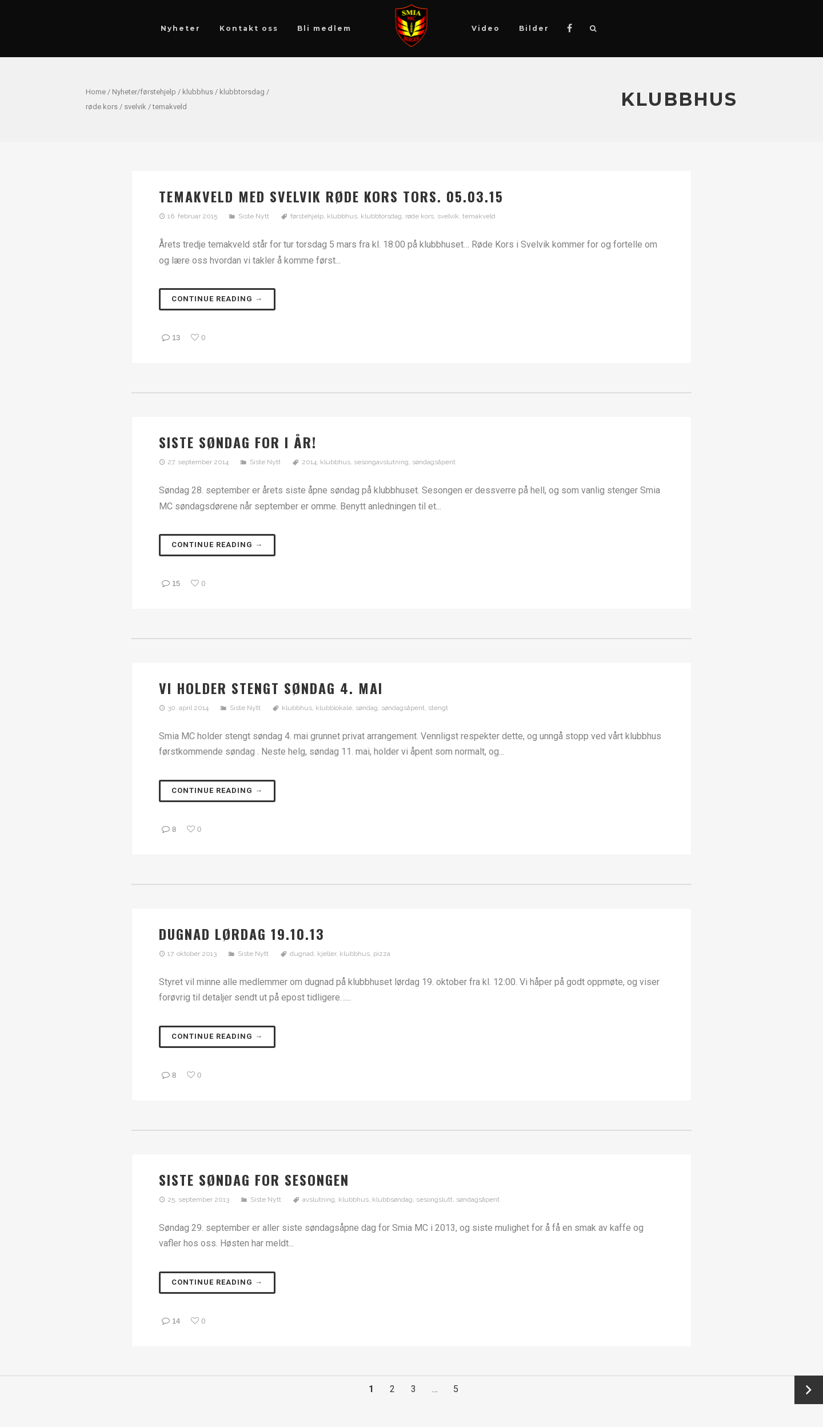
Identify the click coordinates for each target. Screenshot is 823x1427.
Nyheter (124, 91)
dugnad (302, 954)
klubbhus (197, 91)
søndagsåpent (434, 462)
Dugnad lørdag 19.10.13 (242, 933)
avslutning (318, 1199)
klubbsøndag (392, 1199)
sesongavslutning (381, 462)
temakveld (170, 106)
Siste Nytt (253, 216)
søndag (366, 708)
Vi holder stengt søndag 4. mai (271, 687)
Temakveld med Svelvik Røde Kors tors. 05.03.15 (331, 196)
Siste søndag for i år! (238, 442)
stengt (438, 708)
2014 (309, 462)
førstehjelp (158, 91)
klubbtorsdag (242, 91)
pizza (381, 954)
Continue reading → (217, 298)
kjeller (326, 954)
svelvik (135, 106)
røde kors (102, 106)
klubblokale (333, 708)
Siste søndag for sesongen (254, 1179)
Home (96, 91)
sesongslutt (434, 1199)
